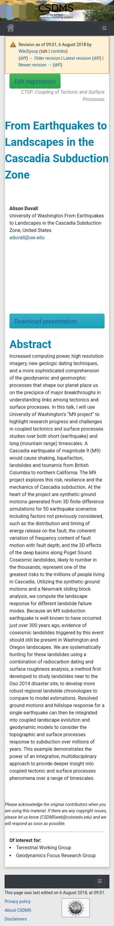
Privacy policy (17, 901)
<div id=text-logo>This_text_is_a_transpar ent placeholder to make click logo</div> (10, 11)
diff (23, 58)
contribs (58, 51)
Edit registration (35, 81)
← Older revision (44, 58)
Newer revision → (35, 64)
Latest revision (77, 58)
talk (44, 51)
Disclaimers (16, 919)
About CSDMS (18, 910)
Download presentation (45, 321)
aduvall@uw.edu (26, 237)
